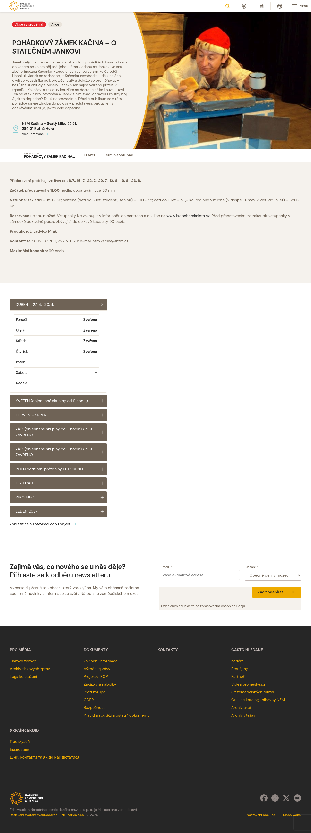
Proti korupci (95, 692)
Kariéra (237, 660)
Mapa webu (292, 815)
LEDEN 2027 (61, 511)
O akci (89, 155)
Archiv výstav (243, 715)
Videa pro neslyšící (248, 684)
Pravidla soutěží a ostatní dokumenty (117, 715)
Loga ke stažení (23, 676)
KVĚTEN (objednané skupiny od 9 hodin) (61, 401)
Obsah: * (251, 567)
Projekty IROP (96, 676)
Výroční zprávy (97, 668)
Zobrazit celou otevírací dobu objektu (44, 524)
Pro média (20, 649)
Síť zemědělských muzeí (252, 692)
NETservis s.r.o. (73, 815)
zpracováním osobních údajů (222, 606)
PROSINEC (61, 497)
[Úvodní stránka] (21, 6)
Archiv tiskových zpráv (30, 668)
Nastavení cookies (261, 815)
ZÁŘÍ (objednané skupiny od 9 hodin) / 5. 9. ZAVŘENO (61, 432)
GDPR (89, 699)
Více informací (36, 134)
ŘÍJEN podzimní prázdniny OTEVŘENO (61, 469)
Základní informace (101, 660)
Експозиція (20, 749)
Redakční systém (23, 815)
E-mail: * (165, 567)
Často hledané (247, 649)
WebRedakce (47, 815)
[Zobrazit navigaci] (299, 6)
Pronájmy (239, 668)
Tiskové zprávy (23, 660)
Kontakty (167, 649)
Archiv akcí (241, 707)
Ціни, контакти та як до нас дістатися (44, 757)
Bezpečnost (94, 707)
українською (24, 730)
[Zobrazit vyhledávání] (227, 6)
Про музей (20, 741)
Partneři (238, 676)
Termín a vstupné (118, 155)
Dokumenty (96, 649)
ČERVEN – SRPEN (61, 415)
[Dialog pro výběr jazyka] (280, 6)
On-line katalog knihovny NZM (258, 699)
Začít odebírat (276, 592)
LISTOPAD (61, 483)
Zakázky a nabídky (100, 684)
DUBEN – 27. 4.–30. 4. (61, 304)
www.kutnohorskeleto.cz (188, 215)
